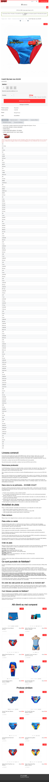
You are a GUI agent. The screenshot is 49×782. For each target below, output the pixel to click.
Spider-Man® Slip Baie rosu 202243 (8, 655)
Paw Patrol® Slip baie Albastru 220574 (30, 681)
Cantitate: (4, 95)
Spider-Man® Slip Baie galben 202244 (30, 764)
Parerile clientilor (24, 120)
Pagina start (4, 18)
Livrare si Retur (34, 120)
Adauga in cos (24, 101)
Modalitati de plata (7, 122)
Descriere (5, 120)
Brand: (2, 112)
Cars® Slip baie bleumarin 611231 (8, 738)
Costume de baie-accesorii (18, 18)
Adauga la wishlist (24, 104)
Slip (26, 18)
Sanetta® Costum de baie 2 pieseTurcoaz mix (31, 655)
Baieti (9, 18)
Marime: (4, 84)
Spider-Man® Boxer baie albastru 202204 (30, 629)
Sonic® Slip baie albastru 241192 (7, 712)
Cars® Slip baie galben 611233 (30, 738)
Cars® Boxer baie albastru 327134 (8, 629)
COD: (2, 115)
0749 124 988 (19, 10)
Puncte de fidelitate (18, 122)
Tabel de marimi (13, 120)
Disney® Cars (17, 112)
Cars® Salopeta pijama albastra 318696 (7, 681)
